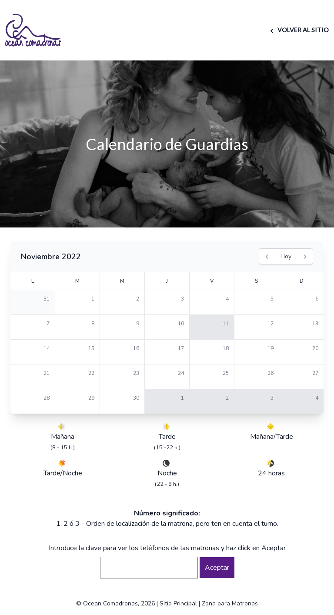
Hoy (286, 256)
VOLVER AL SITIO (298, 29)
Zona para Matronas (230, 603)
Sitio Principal (178, 603)
